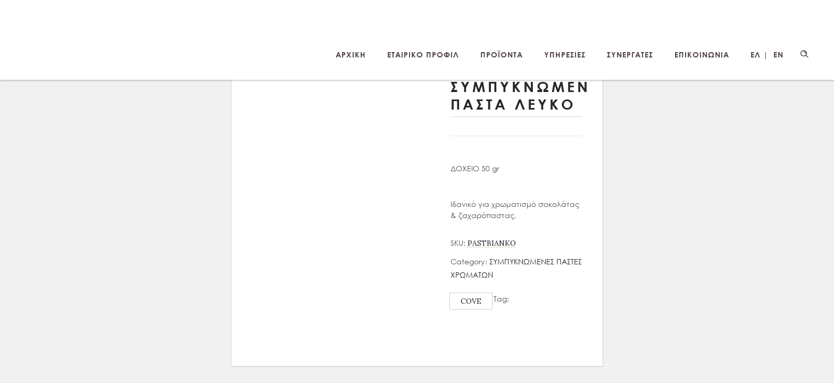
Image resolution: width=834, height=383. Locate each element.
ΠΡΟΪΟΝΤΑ (501, 54)
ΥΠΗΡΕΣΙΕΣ (565, 54)
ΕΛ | (759, 54)
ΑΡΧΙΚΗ (351, 54)
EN (778, 54)
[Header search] (804, 54)
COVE (471, 301)
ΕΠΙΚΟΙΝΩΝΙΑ (701, 54)
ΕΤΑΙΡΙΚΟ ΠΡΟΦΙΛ (423, 54)
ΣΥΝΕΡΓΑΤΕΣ (630, 54)
